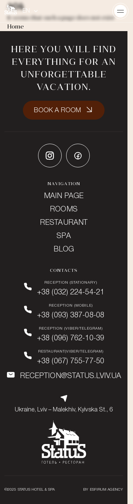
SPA (64, 236)
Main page (64, 196)
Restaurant (64, 223)
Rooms (64, 209)
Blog (64, 249)
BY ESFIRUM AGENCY (103, 489)
